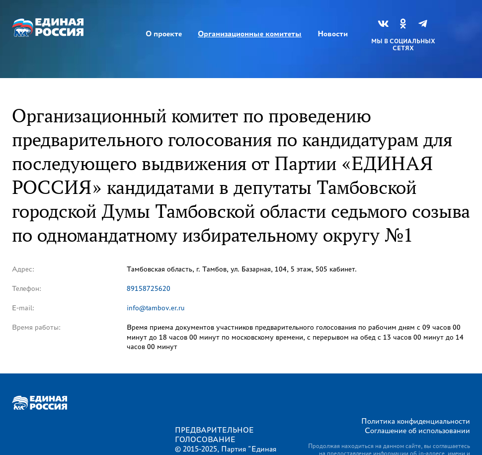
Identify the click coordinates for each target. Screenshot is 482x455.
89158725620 (148, 288)
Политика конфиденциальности (415, 421)
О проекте (164, 33)
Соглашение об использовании (417, 430)
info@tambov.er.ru (156, 308)
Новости (333, 33)
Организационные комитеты (250, 33)
